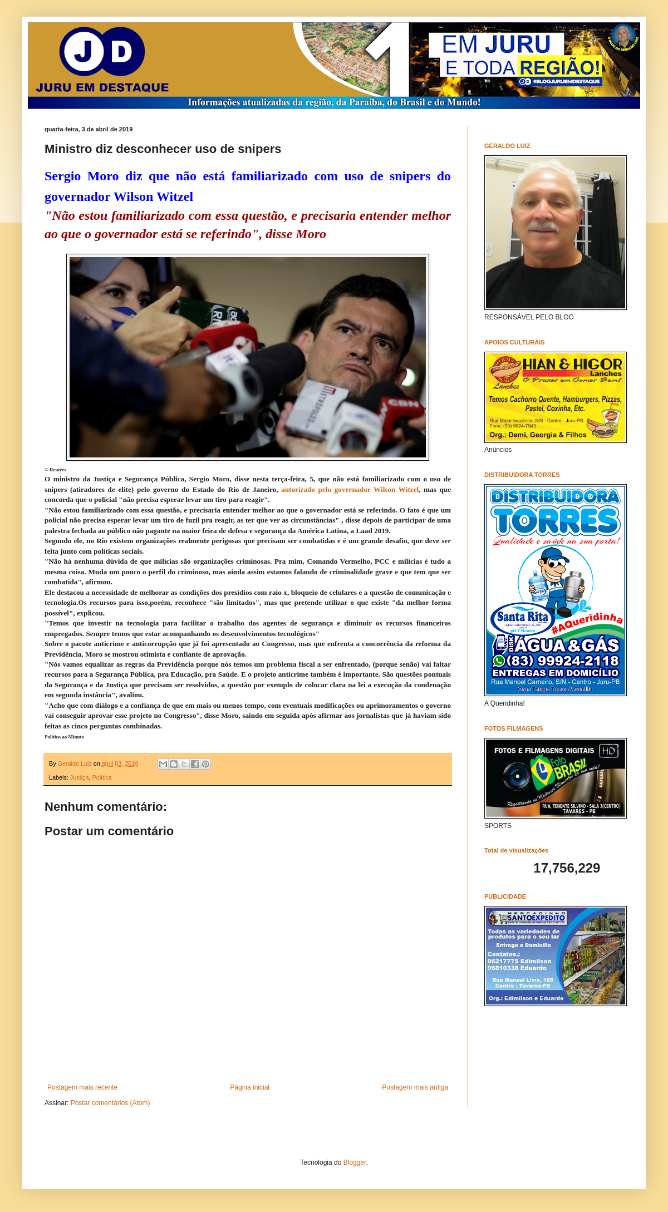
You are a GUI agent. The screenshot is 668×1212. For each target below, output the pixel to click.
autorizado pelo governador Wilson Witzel (350, 489)
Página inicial (249, 1087)
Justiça (79, 777)
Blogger (354, 1162)
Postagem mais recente (82, 1087)
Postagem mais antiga (415, 1087)
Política (101, 777)
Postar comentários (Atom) (110, 1103)
